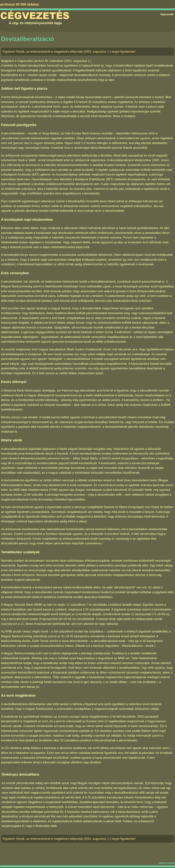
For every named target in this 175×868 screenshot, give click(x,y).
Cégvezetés (34, 16)
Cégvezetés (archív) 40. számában (40, 60)
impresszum (167, 862)
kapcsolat (166, 14)
